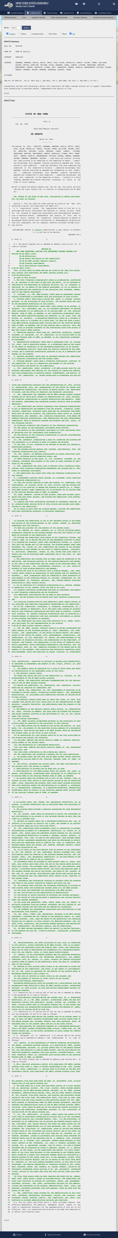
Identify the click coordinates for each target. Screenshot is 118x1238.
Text (74, 39)
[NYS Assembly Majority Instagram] (95, 4)
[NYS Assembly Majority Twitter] (87, 4)
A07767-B (27, 57)
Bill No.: (6, 31)
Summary (12, 39)
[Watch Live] (72, 4)
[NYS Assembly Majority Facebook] (80, 4)
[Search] (111, 4)
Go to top (6, 98)
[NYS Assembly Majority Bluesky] (103, 4)
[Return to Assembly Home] (31, 5)
